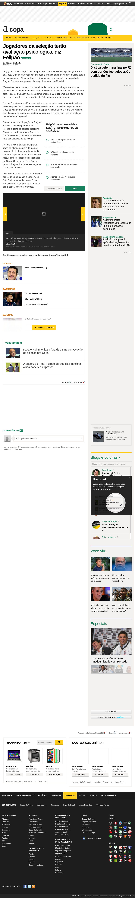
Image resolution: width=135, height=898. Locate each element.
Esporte (62, 3)
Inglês (57, 867)
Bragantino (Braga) (115, 852)
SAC (33, 4)
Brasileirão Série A (62, 821)
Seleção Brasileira (94, 838)
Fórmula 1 (6, 824)
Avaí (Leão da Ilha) (130, 847)
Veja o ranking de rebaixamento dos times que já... (115, 527)
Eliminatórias (87, 830)
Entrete (71, 3)
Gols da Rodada (35, 827)
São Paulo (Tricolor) (120, 836)
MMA (4, 833)
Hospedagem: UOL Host (127, 896)
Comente (26, 58)
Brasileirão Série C (62, 827)
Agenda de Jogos (35, 819)
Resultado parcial (54, 189)
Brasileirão (55, 805)
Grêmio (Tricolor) (125, 832)
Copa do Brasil (69, 805)
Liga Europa (60, 854)
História (108, 38)
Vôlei (4, 846)
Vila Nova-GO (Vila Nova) (130, 860)
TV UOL (101, 3)
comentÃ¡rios (11, 430)
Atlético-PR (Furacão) (115, 823)
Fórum (31, 835)
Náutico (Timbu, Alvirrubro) (115, 856)
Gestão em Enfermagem (103, 782)
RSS (34, 886)
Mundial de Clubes (62, 848)
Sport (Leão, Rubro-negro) (125, 836)
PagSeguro (118, 3)
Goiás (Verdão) (120, 832)
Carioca (32, 857)
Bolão (100, 38)
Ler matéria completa (44, 327)
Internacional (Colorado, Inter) (130, 832)
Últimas (9, 38)
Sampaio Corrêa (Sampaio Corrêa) (115, 860)
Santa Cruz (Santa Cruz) (120, 860)
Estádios (48, 38)
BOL (109, 3)
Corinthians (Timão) (111, 827)
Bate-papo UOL (108, 795)
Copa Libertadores (62, 845)
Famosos (91, 3)
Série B (112, 843)
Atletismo (5, 819)
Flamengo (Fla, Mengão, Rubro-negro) (111, 832)
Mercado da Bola (85, 805)
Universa (81, 3)
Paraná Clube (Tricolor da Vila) (125, 856)
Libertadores (41, 805)
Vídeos (31, 844)
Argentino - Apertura (63, 856)
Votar (74, 189)
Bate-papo (43, 3)
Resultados (33, 822)
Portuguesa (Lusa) (111, 860)
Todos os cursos (123, 743)
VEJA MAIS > (11, 244)
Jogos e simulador (89, 822)
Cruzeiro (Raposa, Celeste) (125, 827)
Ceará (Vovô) (120, 852)
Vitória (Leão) (130, 836)
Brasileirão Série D (62, 829)
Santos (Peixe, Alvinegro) (115, 836)
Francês (58, 864)
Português (59, 873)
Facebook (26, 886)
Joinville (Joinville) (111, 856)
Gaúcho (32, 862)
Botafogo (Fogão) (125, 823)
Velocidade (6, 844)
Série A (112, 819)
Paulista (32, 854)
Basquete (6, 822)
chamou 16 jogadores (53, 94)
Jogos (93, 795)
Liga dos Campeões (63, 851)
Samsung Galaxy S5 (13, 782)
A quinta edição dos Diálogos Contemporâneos (114, 474)
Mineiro (32, 860)
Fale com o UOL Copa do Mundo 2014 (91, 733)
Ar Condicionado (30, 782)
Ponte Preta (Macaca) (130, 856)
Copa (16, 29)
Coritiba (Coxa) (115, 827)
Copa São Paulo (61, 835)
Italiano (58, 870)
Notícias (53, 3)
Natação (5, 835)
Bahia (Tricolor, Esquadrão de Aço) (120, 823)
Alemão (58, 859)
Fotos (31, 841)
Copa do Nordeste (36, 865)
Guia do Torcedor (63, 38)
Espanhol (59, 862)
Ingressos (86, 824)
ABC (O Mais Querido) (111, 847)
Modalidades (9, 815)
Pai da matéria (88, 38)
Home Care (119, 782)
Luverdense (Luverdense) (125, 852)
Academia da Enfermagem (82, 782)
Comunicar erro (77, 382)
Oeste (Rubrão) (120, 856)
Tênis (4, 841)
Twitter (30, 886)
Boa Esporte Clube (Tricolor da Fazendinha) (111, 852)
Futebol (5, 827)
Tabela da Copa (22, 38)
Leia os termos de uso (13, 449)
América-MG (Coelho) (115, 847)
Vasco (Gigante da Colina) (125, 860)
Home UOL (7, 795)
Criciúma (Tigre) (120, 827)
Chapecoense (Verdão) (130, 823)
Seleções (37, 38)
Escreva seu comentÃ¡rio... (48, 439)
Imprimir (65, 382)
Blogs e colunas (104, 457)
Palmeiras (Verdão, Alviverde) (111, 836)
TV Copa (76, 38)
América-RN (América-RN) (120, 847)
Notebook (42, 782)
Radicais (5, 838)
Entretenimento (25, 795)
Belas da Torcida (35, 830)
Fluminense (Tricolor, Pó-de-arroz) (115, 832)
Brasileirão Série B (62, 824)
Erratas (111, 733)
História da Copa (88, 833)
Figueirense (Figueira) (130, 827)
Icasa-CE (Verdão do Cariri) (130, 852)
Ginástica (5, 830)
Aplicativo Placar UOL (37, 833)
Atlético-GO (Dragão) (125, 847)
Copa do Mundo (102, 805)
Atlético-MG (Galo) (111, 823)
